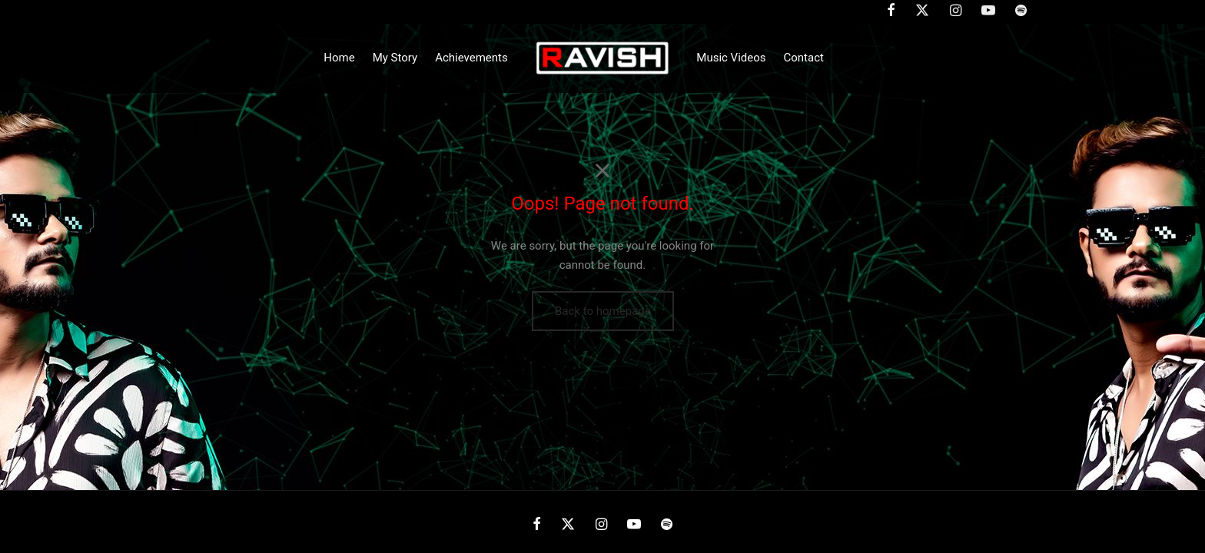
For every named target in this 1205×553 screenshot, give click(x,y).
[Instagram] (600, 525)
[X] (568, 525)
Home (339, 58)
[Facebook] (536, 525)
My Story (395, 58)
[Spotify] (667, 525)
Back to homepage (603, 311)
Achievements (471, 58)
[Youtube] (634, 525)
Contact (804, 58)
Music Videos (730, 58)
